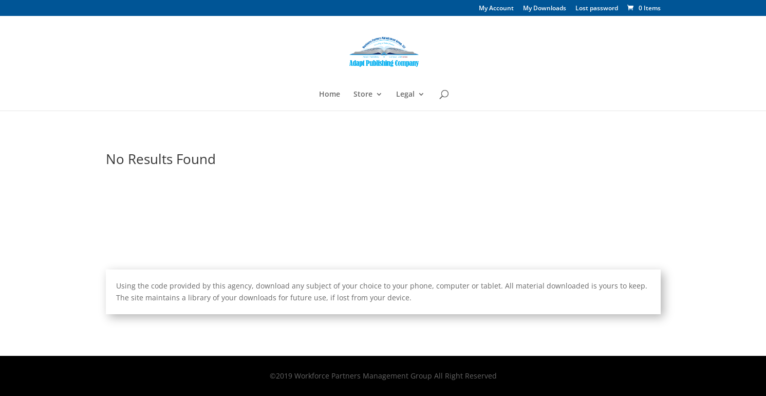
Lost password (596, 8)
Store (362, 95)
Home (329, 95)
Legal (405, 95)
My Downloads (544, 8)
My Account (496, 8)
